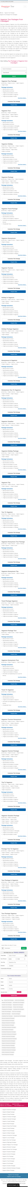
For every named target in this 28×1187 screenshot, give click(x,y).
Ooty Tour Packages (16, 1013)
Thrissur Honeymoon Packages (8, 1045)
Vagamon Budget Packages (9, 1112)
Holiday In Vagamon (7, 297)
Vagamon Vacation (7, 421)
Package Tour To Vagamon (9, 849)
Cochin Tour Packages (19, 1000)
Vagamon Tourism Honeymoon (11, 719)
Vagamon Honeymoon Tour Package (13, 542)
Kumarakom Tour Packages (18, 1002)
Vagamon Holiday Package (10, 451)
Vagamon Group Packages (8, 1130)
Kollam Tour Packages (6, 1011)
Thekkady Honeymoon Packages (8, 1047)
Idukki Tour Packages (6, 1013)
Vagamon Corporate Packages (9, 1119)
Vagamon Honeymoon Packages (8, 1043)
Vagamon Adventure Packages (9, 1109)
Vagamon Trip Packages (8, 1163)
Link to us (5, 1181)
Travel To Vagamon (7, 690)
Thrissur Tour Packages (18, 1007)
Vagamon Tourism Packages (9, 1158)
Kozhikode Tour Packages (18, 1009)
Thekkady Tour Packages (7, 1009)
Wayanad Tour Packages (18, 1004)
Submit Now (14, 995)
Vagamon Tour (6, 111)
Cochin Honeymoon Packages (8, 1020)
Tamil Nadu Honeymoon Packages (9, 1027)
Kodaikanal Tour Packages (7, 1016)
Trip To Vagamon (6, 782)
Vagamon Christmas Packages (9, 1116)
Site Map (25, 1179)
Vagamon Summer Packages (9, 1154)
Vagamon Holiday (7, 144)
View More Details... (22, 98)
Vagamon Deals (15, 1104)
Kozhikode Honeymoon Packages (8, 1050)
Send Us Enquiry (11, 1181)
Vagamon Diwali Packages (8, 1123)
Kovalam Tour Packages (7, 1004)
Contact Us (19, 1179)
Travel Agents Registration (11, 1179)
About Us (3, 1179)
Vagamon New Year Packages (9, 1140)
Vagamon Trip (5, 482)
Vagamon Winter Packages (8, 1170)
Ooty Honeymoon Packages (7, 1029)
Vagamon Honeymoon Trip (9, 571)
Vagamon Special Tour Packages (10, 1149)
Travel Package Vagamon (9, 601)
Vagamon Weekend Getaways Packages (11, 1168)
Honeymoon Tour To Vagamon (11, 390)
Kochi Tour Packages (16, 1011)
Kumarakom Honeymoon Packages (9, 1034)
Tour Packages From (19, 1105)
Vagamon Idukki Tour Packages (14, 1176)
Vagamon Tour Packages (7, 1007)
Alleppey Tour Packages (7, 1002)
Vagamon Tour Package (9, 81)
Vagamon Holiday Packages (9, 1133)
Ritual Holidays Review (20, 1181)
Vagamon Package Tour (9, 630)
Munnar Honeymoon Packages (8, 1018)
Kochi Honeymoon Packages (7, 1054)
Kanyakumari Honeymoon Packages (9, 1038)
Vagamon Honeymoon (8, 238)
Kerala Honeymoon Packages (8, 1025)
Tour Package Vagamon (9, 913)
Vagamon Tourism (7, 268)
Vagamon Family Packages (8, 1128)
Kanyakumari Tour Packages (19, 1016)
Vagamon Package (7, 177)
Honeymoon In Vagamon (9, 360)
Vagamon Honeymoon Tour (10, 660)
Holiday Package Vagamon (10, 329)
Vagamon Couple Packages (9, 1121)
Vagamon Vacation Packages (9, 1165)
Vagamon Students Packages (9, 1151)
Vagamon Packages (4, 1104)
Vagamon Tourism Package (10, 751)
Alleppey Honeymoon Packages (8, 1022)
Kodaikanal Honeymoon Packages (9, 1031)
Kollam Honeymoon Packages (8, 1052)
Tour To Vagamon (7, 512)
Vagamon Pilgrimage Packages (9, 1142)
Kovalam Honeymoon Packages (8, 1036)
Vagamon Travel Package (9, 208)
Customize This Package (14, 101)
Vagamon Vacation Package (10, 815)
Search (14, 76)
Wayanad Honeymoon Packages (8, 1040)
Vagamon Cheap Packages (8, 1114)
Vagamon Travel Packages (8, 1161)
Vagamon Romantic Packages (9, 1147)
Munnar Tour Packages (9, 1000)
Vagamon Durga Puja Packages (9, 1126)
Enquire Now (14, 104)
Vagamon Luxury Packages (8, 1137)
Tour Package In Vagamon (9, 880)
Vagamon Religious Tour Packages (10, 1144)
